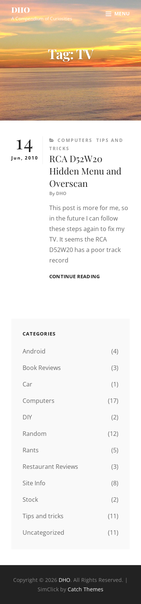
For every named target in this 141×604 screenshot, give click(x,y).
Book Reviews (42, 368)
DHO (20, 9)
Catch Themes (85, 589)
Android (34, 351)
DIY (27, 417)
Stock (30, 499)
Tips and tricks (43, 516)
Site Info (34, 483)
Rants (31, 450)
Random (35, 434)
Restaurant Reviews (50, 466)
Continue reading (74, 276)
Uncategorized (43, 532)
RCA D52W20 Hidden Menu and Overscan (85, 170)
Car (27, 384)
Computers (75, 140)
